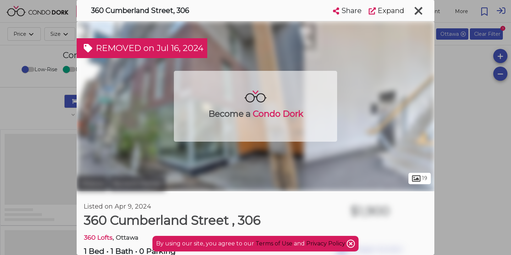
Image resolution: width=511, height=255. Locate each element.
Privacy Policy (326, 243)
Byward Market (137, 183)
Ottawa (92, 183)
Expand (386, 10)
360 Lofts (98, 237)
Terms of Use (274, 243)
